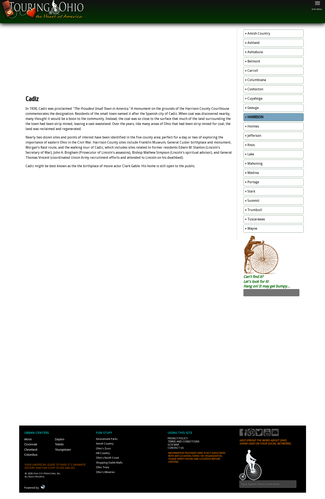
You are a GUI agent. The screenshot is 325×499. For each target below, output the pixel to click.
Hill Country (103, 453)
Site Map (173, 444)
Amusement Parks (106, 439)
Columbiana (256, 80)
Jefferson (254, 136)
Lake (250, 154)
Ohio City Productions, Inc (46, 473)
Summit (253, 201)
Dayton (59, 439)
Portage (253, 182)
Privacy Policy (178, 438)
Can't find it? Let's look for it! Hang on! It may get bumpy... (266, 281)
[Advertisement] (130, 59)
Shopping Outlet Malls (109, 462)
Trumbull (254, 210)
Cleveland (30, 449)
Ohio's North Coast (107, 457)
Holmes (253, 126)
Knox (251, 145)
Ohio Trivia (102, 467)
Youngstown (63, 449)
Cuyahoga (254, 98)
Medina (253, 173)
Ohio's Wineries (105, 472)
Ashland (253, 43)
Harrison (255, 117)
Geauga (253, 108)
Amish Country (258, 33)
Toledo (59, 444)
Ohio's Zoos (103, 448)
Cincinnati (30, 444)
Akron (28, 439)
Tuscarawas (256, 219)
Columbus (31, 454)
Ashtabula (255, 52)
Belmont (253, 61)
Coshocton (255, 89)
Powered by (31, 487)
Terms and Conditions (184, 441)
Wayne (252, 228)
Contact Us (176, 447)
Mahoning (255, 163)
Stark (251, 191)
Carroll (252, 71)
